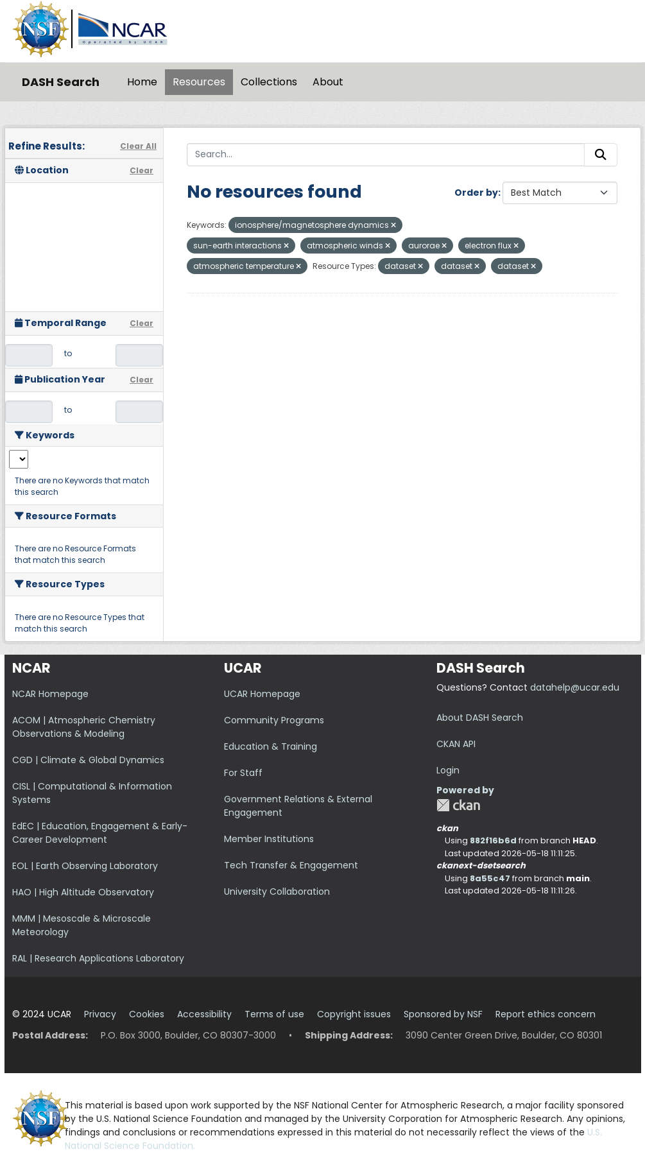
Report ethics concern (545, 1014)
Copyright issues (354, 1014)
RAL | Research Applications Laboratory (98, 958)
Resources (199, 81)
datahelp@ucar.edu (574, 687)
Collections (269, 81)
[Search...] (386, 154)
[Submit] (600, 154)
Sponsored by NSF (443, 1014)
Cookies (146, 1014)
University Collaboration (277, 891)
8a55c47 (490, 878)
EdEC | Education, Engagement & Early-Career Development (99, 833)
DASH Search (60, 82)
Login (448, 770)
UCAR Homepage (262, 693)
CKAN (458, 805)
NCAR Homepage (50, 693)
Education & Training (270, 746)
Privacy (100, 1014)
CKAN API (456, 743)
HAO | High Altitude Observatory (83, 892)
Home (142, 81)
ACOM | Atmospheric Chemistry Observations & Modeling (83, 727)
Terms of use (274, 1014)
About (328, 81)
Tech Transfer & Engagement (291, 865)
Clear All (138, 146)
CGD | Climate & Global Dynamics (88, 760)
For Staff (243, 772)
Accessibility (204, 1014)
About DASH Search (479, 717)
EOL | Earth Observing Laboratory (85, 865)
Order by (476, 192)
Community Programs (274, 720)
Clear (141, 170)
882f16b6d (493, 840)
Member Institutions (269, 838)
